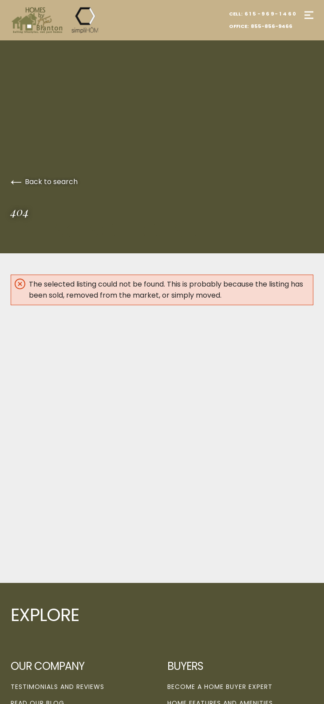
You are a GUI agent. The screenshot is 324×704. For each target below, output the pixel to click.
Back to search (44, 182)
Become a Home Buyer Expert (220, 686)
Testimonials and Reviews (57, 686)
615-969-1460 (271, 13)
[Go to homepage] (64, 20)
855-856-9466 (271, 26)
